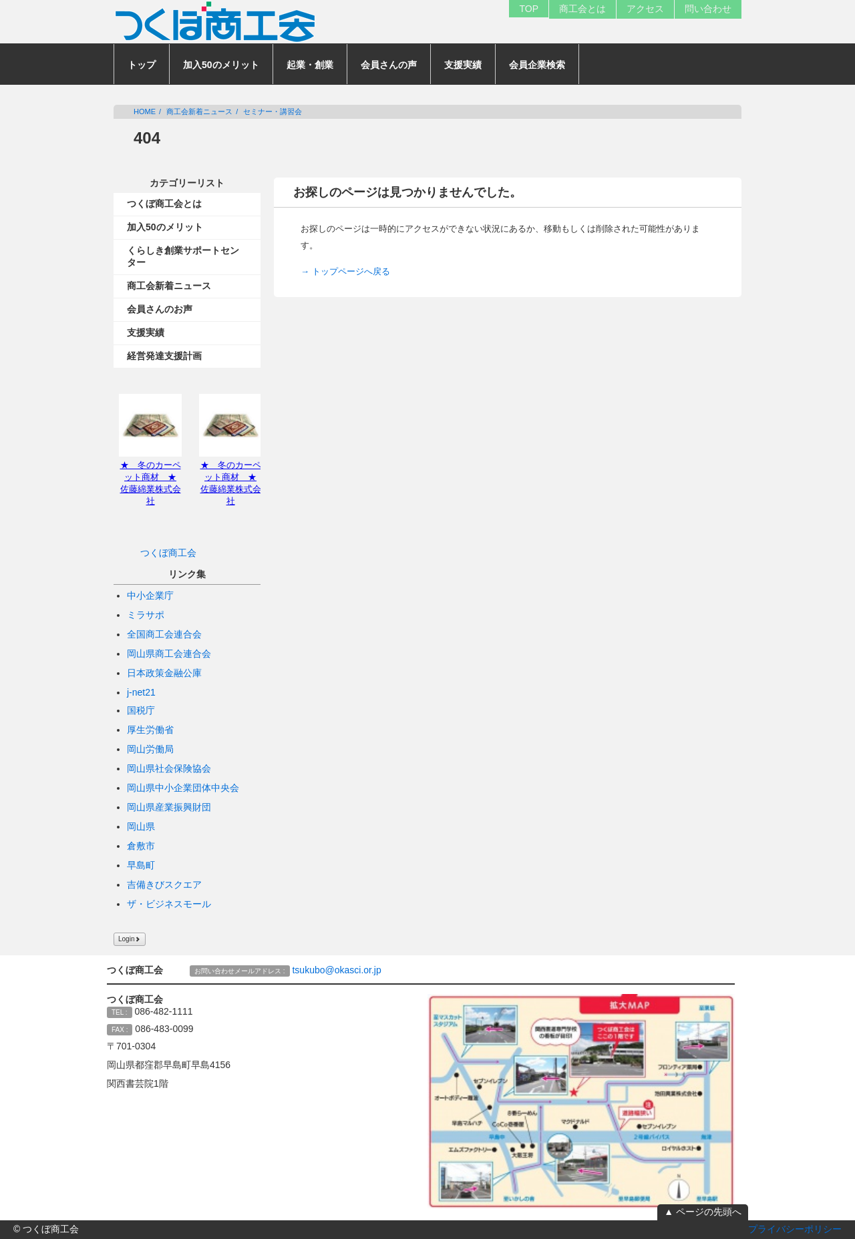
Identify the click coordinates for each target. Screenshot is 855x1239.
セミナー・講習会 (272, 111)
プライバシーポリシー (795, 1229)
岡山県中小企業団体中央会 (183, 787)
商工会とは (582, 8)
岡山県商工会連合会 (169, 653)
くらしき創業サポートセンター (183, 256)
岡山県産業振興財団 (169, 807)
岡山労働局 (150, 749)
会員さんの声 (389, 64)
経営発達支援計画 (164, 355)
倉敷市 (141, 845)
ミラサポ (145, 614)
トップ (142, 64)
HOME (145, 111)
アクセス (645, 8)
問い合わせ (708, 8)
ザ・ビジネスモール (169, 904)
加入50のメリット (221, 64)
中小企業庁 (150, 595)
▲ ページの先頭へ (702, 1211)
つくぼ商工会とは (164, 203)
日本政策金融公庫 (164, 673)
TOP (528, 8)
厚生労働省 (150, 729)
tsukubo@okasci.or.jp (336, 970)
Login (129, 939)
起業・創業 (310, 64)
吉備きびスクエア (164, 884)
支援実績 (463, 64)
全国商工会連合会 (164, 634)
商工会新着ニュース (199, 111)
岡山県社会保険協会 (169, 768)
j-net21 (141, 692)
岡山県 (141, 826)
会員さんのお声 (159, 309)
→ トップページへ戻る (345, 271)
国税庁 (141, 710)
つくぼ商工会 (168, 552)
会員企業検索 (537, 64)
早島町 (141, 865)
